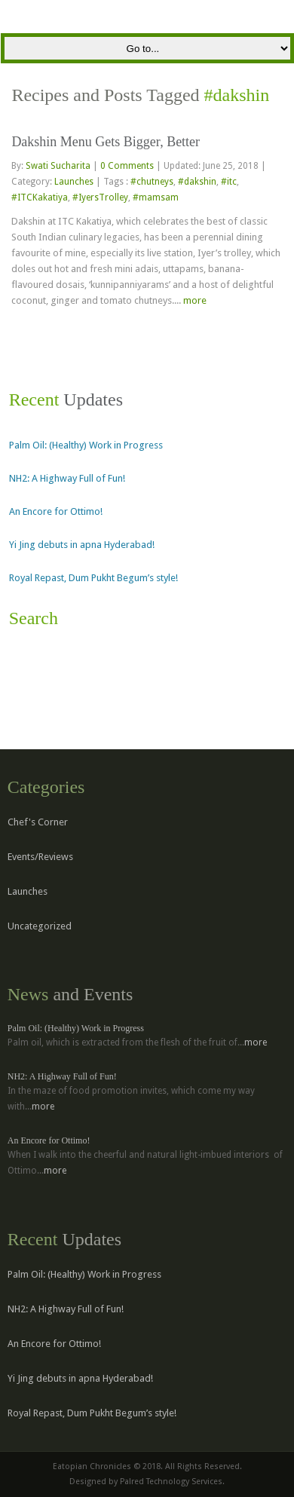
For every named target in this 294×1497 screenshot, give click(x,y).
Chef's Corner (38, 822)
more (195, 300)
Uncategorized (40, 926)
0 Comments (127, 166)
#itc (229, 181)
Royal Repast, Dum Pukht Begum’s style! (93, 577)
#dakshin (197, 181)
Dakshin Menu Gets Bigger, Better (105, 141)
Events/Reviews (40, 856)
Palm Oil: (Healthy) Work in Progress (86, 445)
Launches (73, 181)
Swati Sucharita (59, 166)
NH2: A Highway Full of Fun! (67, 478)
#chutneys (151, 181)
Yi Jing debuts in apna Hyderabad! (82, 544)
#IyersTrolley (100, 197)
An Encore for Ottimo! (56, 511)
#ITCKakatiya (39, 197)
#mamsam (156, 197)
